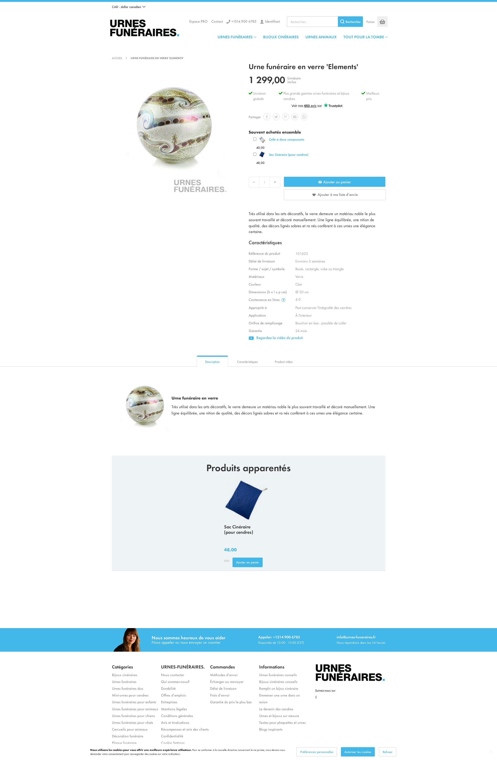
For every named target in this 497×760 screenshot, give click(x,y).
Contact (217, 21)
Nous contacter (172, 674)
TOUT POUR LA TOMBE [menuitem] (363, 36)
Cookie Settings (173, 742)
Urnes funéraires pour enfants (134, 701)
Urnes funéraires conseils (278, 674)
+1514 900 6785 (244, 21)
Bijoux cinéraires (124, 674)
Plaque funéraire (124, 742)
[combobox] (325, 21)
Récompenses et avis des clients (185, 729)
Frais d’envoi (219, 695)
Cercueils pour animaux (130, 729)
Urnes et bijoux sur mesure (279, 715)
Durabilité (168, 688)
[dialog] (248, 752)
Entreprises (169, 701)
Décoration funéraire (127, 735)
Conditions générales (177, 715)
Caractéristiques (247, 361)
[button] (129, 6)
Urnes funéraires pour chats (132, 722)
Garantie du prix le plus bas (231, 701)
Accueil (117, 58)
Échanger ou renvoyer (226, 681)
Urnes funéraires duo (127, 688)
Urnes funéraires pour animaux (135, 708)
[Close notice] (491, 752)
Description (212, 361)
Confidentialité (172, 735)
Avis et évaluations (175, 722)
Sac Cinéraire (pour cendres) (288, 154)
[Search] (350, 21)
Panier (370, 21)
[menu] (303, 36)
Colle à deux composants (286, 139)
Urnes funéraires (124, 681)
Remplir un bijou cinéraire (278, 688)
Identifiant (272, 21)
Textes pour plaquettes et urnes (282, 722)
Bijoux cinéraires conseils (278, 681)
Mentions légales (174, 708)
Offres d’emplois (173, 695)
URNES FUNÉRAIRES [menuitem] (235, 36)
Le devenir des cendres (276, 708)
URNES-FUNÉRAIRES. (183, 666)
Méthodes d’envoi (224, 674)
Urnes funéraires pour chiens (133, 715)
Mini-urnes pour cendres (130, 695)
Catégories (122, 666)
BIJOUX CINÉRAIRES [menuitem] (281, 36)
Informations (271, 666)
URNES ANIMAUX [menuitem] (321, 36)
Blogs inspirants (270, 729)
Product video (284, 361)
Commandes (222, 666)
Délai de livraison (223, 688)
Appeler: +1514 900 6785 (279, 636)
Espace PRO (198, 21)
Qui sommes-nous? (175, 681)
